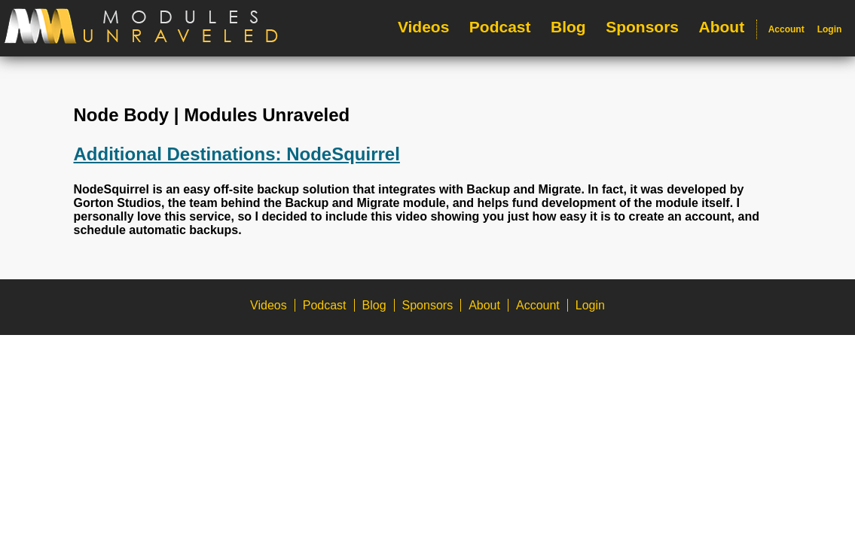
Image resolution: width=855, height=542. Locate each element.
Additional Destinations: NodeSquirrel (237, 154)
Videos (423, 26)
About (722, 26)
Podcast (500, 26)
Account (786, 29)
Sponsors (642, 26)
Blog (568, 26)
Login (829, 29)
